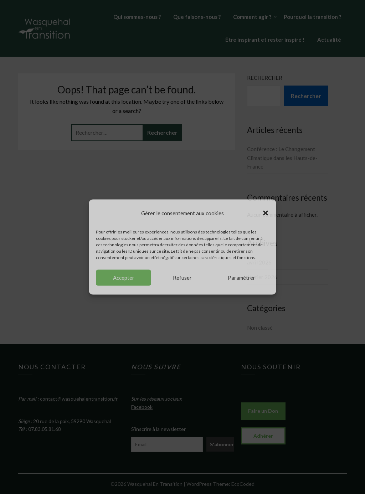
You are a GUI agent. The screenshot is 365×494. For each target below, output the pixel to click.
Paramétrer (241, 277)
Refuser (182, 277)
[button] (265, 213)
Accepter (123, 277)
